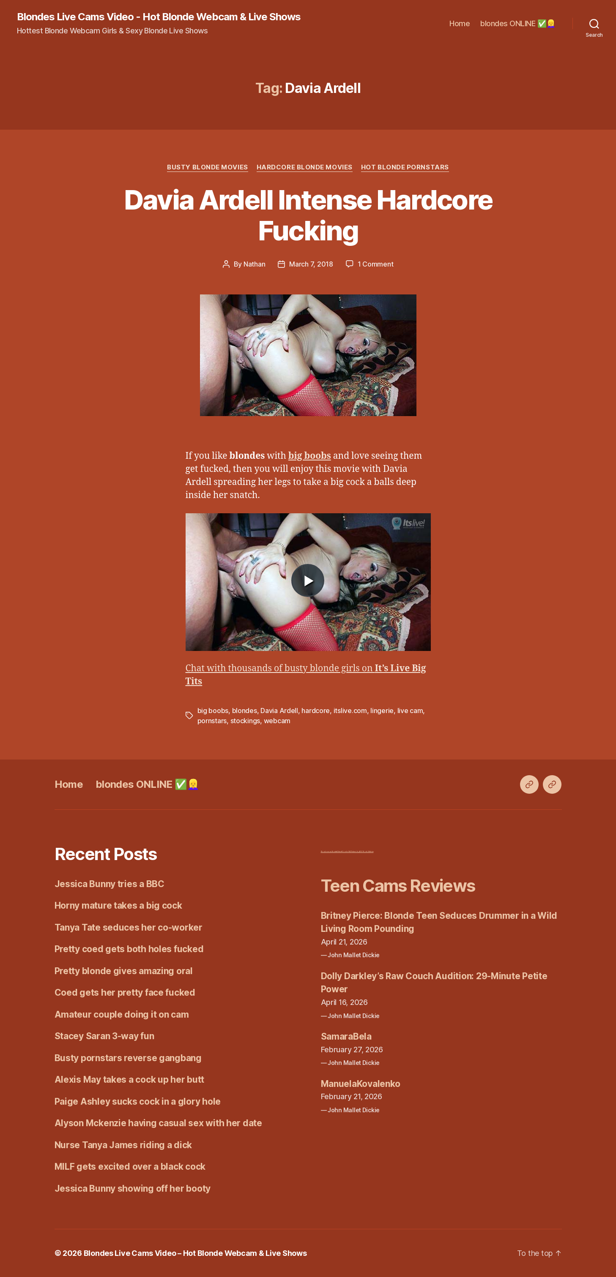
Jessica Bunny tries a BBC (109, 884)
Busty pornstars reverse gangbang (128, 1058)
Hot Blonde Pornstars (405, 167)
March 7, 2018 (311, 264)
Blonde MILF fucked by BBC (352, 851)
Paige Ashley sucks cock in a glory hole (138, 1101)
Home (459, 23)
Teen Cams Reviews (398, 885)
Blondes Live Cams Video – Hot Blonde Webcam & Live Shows (195, 1253)
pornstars (212, 720)
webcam (277, 720)
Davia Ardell (279, 710)
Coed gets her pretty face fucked (125, 992)
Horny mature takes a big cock (118, 905)
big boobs (213, 710)
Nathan (254, 264)
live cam (410, 710)
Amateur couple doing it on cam (122, 1014)
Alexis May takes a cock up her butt (130, 1079)
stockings (245, 720)
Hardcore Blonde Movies (305, 167)
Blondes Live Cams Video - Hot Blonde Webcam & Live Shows (159, 17)
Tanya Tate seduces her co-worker (129, 927)
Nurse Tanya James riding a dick (123, 1145)
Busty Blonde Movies (207, 167)
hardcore (315, 710)
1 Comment (376, 264)
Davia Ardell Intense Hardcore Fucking (308, 215)
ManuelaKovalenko (361, 1083)
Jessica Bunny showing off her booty (133, 1188)
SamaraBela (346, 1036)
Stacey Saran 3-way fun (104, 1036)
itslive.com (350, 710)
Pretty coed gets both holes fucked (129, 949)
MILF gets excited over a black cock (130, 1166)
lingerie (382, 710)
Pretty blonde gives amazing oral (124, 971)
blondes (244, 710)
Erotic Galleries (368, 851)
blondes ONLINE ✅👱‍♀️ (518, 23)
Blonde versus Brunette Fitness (331, 851)
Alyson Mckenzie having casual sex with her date (158, 1123)
